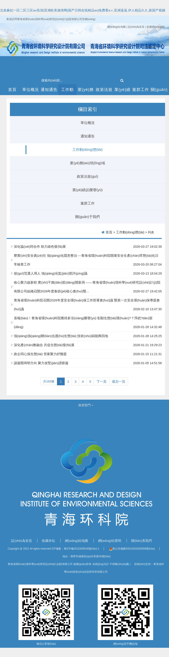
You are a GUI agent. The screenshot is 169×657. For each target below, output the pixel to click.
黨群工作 (140, 89)
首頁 (12, 89)
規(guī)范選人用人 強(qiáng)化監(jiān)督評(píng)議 (50, 273)
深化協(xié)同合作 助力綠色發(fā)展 (40, 246)
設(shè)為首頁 (22, 541)
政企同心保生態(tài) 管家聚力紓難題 (40, 354)
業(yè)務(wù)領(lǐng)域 (86, 91)
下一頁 (102, 381)
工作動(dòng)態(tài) (67, 91)
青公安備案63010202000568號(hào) (132, 548)
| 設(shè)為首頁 (135, 26)
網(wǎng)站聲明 (110, 541)
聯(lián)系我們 (141, 541)
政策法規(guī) (104, 91)
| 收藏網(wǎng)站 (155, 26)
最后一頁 (118, 381)
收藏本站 (49, 541)
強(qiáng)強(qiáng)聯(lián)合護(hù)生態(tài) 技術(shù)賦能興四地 (61, 336)
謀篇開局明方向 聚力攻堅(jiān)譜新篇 (41, 363)
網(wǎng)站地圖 (116, 26)
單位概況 (30, 89)
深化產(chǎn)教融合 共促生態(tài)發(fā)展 (44, 345)
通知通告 (49, 89)
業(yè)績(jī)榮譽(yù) (122, 91)
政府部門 (86, 405)
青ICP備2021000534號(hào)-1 (81, 548)
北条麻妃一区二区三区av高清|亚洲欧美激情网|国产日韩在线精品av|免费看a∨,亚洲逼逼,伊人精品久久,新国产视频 (82, 10)
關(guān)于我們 (159, 91)
